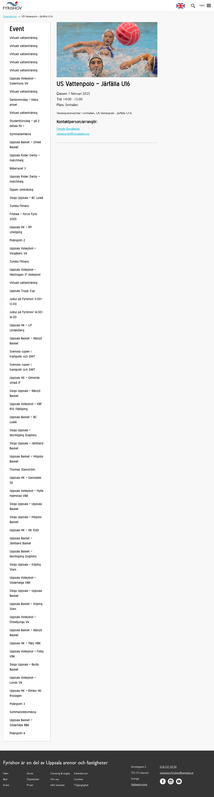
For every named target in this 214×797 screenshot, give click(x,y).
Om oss (54, 779)
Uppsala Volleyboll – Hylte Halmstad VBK (26, 494)
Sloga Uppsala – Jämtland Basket (26, 446)
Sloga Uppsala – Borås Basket (24, 667)
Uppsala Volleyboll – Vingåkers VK (23, 251)
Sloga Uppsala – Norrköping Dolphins (23, 433)
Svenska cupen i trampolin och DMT (22, 354)
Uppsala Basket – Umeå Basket (25, 145)
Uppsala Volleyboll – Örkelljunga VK (23, 620)
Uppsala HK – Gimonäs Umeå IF (25, 381)
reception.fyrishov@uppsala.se (176, 773)
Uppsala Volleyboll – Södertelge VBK (23, 580)
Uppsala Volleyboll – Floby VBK (27, 654)
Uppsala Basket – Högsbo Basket (26, 459)
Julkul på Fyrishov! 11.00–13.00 (26, 302)
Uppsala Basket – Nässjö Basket (26, 341)
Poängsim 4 (17, 733)
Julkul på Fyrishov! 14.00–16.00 (26, 315)
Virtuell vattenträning (23, 38)
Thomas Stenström (22, 469)
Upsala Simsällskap (68, 129)
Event (6, 785)
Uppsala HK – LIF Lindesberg (21, 328)
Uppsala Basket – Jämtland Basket (21, 541)
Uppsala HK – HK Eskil (24, 530)
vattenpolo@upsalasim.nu (73, 134)
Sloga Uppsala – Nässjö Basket (25, 394)
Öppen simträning (21, 190)
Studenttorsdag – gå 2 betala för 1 (24, 124)
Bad (5, 779)
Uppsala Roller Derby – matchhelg (25, 158)
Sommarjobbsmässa (23, 712)
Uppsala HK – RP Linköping (21, 230)
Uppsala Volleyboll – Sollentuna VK (23, 81)
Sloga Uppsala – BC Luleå (26, 198)
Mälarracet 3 (18, 168)
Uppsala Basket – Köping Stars (26, 607)
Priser (30, 785)
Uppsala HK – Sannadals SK (25, 480)
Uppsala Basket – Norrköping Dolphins (23, 554)
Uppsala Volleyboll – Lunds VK (23, 680)
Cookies (78, 779)
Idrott (30, 773)
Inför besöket (57, 785)
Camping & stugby (60, 773)
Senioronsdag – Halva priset (24, 103)
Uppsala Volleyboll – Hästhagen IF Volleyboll (25, 272)
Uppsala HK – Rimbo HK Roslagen (25, 694)
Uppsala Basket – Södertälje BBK (21, 723)
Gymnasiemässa (20, 134)
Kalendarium (10, 16)
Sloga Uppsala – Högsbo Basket (26, 520)
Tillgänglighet (81, 785)
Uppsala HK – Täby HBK (25, 643)
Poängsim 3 (17, 704)
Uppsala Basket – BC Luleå (23, 420)
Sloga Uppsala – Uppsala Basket (26, 507)
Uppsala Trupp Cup (22, 291)
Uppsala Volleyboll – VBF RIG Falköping (26, 407)
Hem (5, 773)
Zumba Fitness (19, 206)
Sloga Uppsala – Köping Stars (25, 567)
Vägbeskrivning (139, 784)
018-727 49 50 (168, 767)
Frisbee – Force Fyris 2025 (23, 217)
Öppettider (33, 779)
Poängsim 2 (17, 240)
